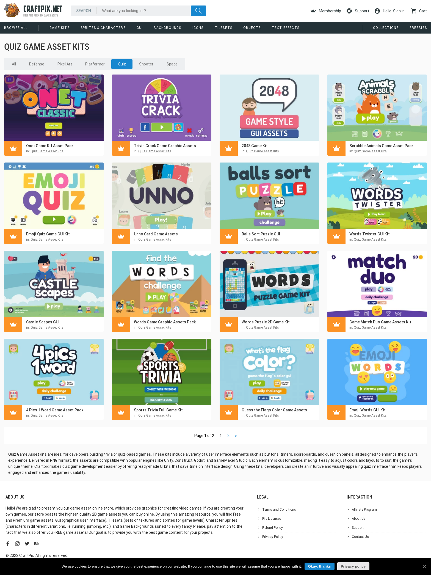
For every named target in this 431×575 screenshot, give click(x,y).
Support (358, 11)
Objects (252, 28)
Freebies (418, 28)
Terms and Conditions (279, 509)
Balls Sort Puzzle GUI (261, 234)
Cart (419, 11)
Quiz (122, 64)
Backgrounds (167, 28)
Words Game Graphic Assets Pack (165, 322)
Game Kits (59, 28)
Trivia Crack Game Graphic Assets (165, 146)
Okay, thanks (319, 566)
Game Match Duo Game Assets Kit (380, 322)
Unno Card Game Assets (156, 234)
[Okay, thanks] (424, 566)
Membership (326, 11)
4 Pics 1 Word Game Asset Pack (54, 410)
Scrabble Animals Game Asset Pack (381, 146)
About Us (359, 519)
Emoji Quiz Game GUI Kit (48, 234)
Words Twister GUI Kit (369, 234)
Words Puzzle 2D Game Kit (266, 322)
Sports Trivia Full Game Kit (158, 410)
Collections (386, 28)
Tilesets (224, 28)
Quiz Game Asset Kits (47, 151)
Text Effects (285, 28)
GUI (140, 28)
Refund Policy (272, 528)
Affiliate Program (364, 509)
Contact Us (360, 537)
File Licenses (271, 519)
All (14, 64)
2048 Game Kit (255, 146)
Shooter (146, 64)
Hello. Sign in (390, 11)
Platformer (95, 64)
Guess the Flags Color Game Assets (274, 410)
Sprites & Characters (103, 28)
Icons (198, 28)
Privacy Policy (272, 537)
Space (172, 64)
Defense (36, 64)
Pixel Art (64, 64)
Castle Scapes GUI (42, 322)
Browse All (15, 28)
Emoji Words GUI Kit (367, 410)
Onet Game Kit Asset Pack (49, 146)
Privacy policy (353, 566)
